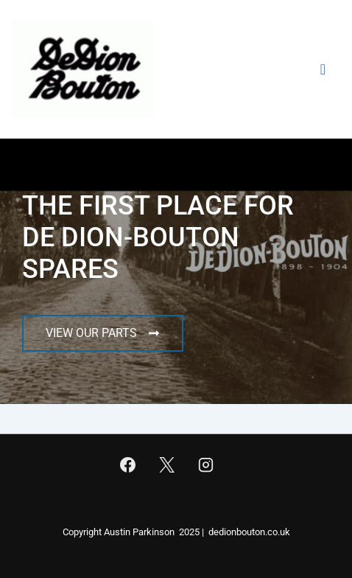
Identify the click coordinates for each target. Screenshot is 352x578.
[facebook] (128, 464)
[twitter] (167, 464)
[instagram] (205, 464)
